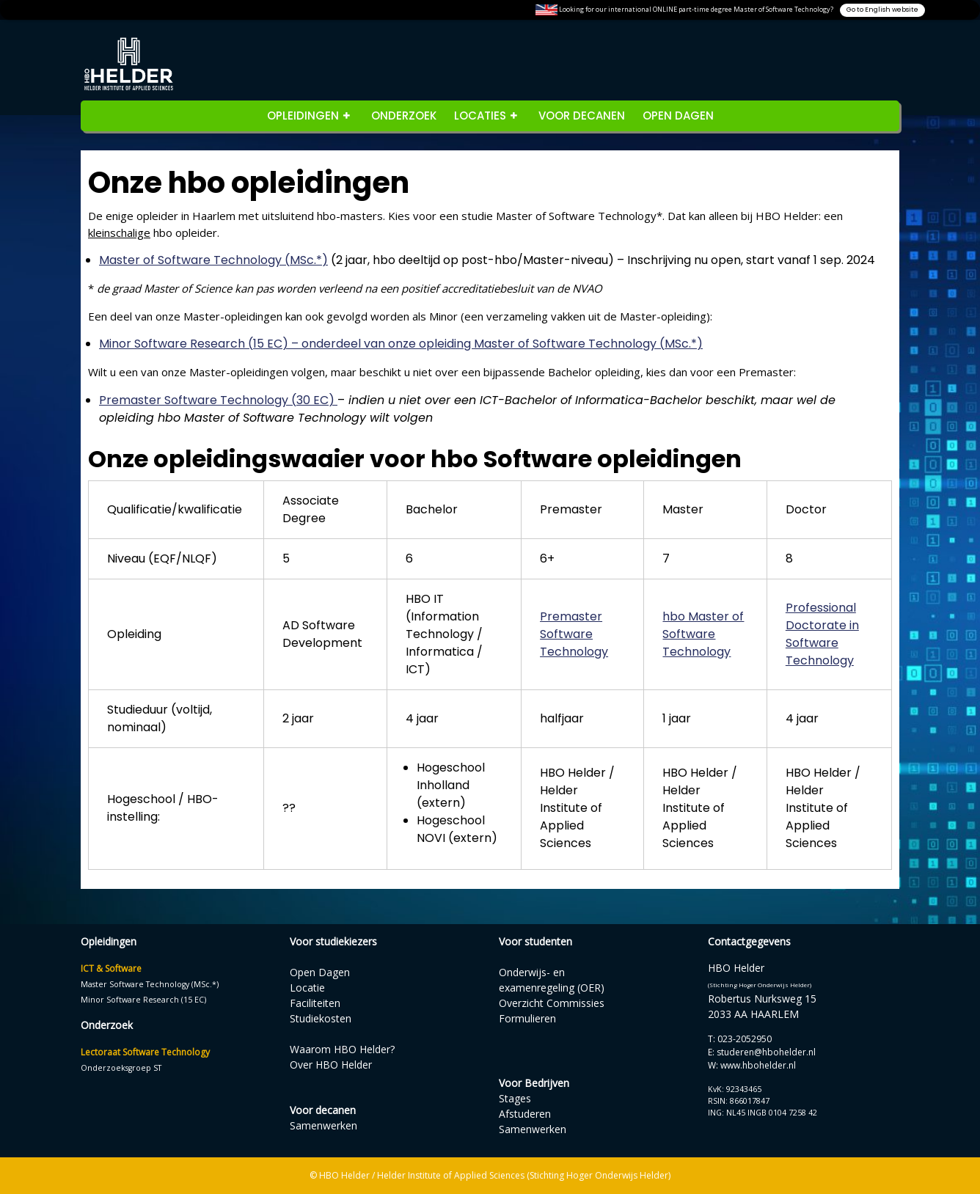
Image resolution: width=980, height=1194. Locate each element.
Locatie (307, 988)
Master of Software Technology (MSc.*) (213, 260)
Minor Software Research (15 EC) (143, 1000)
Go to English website (882, 9)
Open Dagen (678, 115)
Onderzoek (403, 115)
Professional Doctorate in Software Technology (822, 634)
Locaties (480, 115)
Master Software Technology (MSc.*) (150, 984)
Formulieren (527, 1018)
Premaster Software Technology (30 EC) (218, 400)
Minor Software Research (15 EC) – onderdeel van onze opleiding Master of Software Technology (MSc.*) (401, 343)
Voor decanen (581, 115)
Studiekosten (320, 1018)
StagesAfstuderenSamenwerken (532, 1113)
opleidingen (303, 115)
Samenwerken (323, 1125)
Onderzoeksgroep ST (121, 1068)
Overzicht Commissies (551, 1003)
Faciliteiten (315, 1003)
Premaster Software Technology (574, 634)
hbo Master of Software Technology (703, 634)
